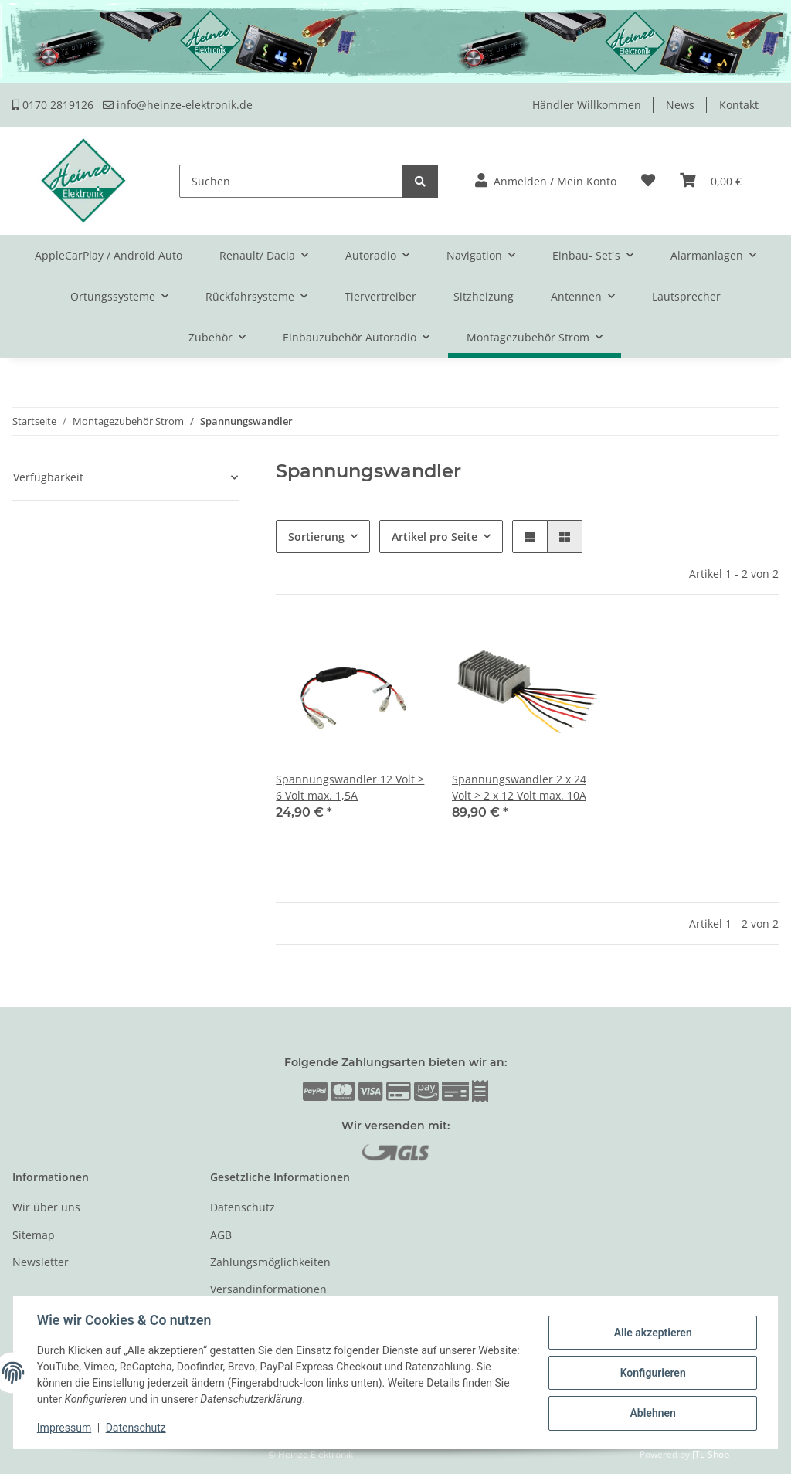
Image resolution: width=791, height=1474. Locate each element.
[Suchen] (291, 181)
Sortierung (316, 536)
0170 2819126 (52, 104)
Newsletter (40, 1262)
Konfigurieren (651, 1373)
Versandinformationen (268, 1289)
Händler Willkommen (586, 104)
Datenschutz (242, 1207)
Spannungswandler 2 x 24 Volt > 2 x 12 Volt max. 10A (519, 787)
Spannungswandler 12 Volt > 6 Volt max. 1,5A (350, 787)
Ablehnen (651, 1413)
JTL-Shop (710, 1454)
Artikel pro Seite (434, 536)
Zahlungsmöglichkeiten (270, 1262)
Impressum (65, 1427)
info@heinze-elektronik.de (178, 104)
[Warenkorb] (710, 181)
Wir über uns (46, 1207)
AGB (221, 1235)
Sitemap (33, 1235)
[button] (546, 181)
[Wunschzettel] (648, 181)
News (680, 104)
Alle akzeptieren (652, 1332)
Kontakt (739, 104)
